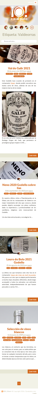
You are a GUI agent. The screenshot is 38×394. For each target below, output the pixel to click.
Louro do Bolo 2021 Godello (19, 261)
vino (8, 268)
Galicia (16, 74)
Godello (29, 74)
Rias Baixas (10, 337)
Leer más (32, 155)
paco (29, 71)
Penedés (25, 340)
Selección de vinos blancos (19, 330)
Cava (29, 337)
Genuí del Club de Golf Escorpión (23, 275)
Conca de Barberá (17, 340)
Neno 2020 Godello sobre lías (19, 186)
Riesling (32, 340)
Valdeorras (23, 74)
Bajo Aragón (7, 340)
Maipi (13, 83)
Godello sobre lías (19, 76)
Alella (33, 337)
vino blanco (9, 74)
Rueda (24, 337)
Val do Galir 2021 (19, 68)
